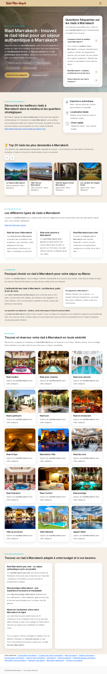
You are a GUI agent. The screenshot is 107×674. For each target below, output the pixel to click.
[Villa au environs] (20, 524)
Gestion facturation (86, 655)
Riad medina (9, 129)
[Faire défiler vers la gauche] (7, 157)
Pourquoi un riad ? (40, 75)
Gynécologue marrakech (14, 658)
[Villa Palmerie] (53, 524)
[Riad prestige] (86, 485)
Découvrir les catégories (17, 75)
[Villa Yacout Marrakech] (40, 179)
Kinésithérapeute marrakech (84, 658)
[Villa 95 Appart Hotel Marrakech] (65, 179)
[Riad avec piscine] (86, 369)
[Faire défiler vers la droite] (12, 157)
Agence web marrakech (35, 658)
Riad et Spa (40, 129)
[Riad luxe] (53, 408)
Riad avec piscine (21, 129)
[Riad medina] (20, 369)
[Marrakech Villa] (53, 446)
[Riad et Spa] (20, 446)
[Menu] (100, 3)
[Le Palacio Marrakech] (16, 179)
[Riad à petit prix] (20, 408)
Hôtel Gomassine (64, 658)
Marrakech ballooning (55, 660)
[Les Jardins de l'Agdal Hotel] (90, 179)
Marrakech (51, 658)
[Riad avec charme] (53, 369)
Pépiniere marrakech (36, 660)
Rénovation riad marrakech (15, 660)
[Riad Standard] (20, 485)
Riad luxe (32, 129)
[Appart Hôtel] (86, 524)
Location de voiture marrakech (51, 655)
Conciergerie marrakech (27, 655)
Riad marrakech (71, 655)
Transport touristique (74, 660)
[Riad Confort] (53, 485)
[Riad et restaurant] (86, 408)
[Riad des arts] (86, 446)
